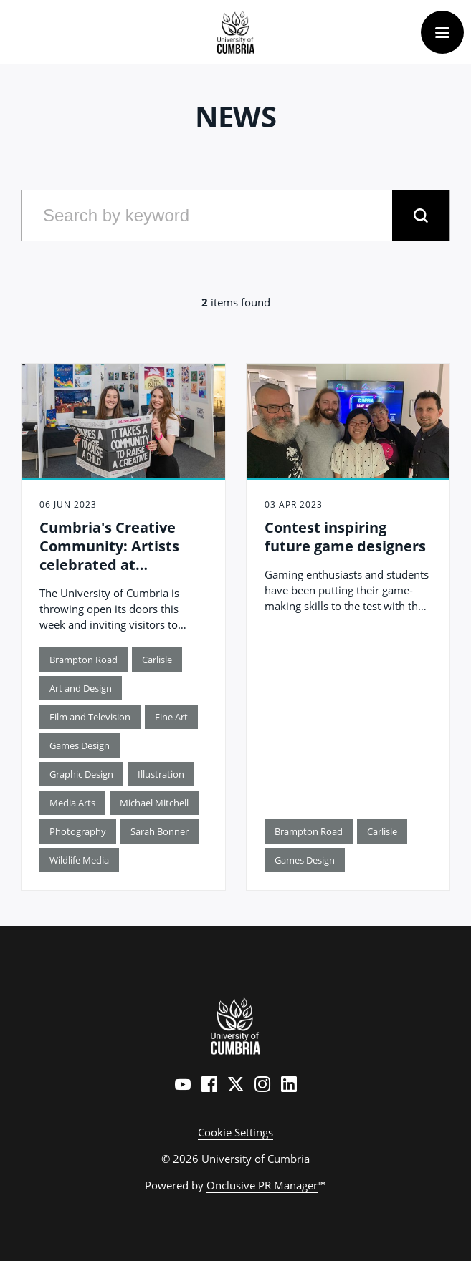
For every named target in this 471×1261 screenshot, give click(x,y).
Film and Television (89, 716)
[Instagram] (262, 1084)
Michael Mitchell (154, 802)
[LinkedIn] (289, 1084)
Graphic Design (81, 774)
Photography (77, 831)
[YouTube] (183, 1084)
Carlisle (157, 659)
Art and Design (80, 688)
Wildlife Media (79, 860)
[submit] (420, 215)
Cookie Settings (235, 1132)
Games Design (79, 745)
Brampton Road (83, 659)
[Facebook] (209, 1084)
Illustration (161, 774)
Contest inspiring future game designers (345, 537)
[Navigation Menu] (442, 32)
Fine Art (171, 716)
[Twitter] (236, 1084)
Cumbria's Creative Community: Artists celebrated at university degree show (122, 555)
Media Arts (72, 802)
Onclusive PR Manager (262, 1185)
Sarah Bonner (159, 831)
